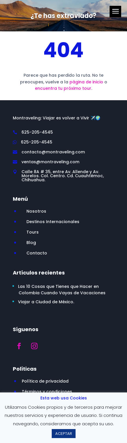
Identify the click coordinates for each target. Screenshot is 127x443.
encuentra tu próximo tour (63, 88)
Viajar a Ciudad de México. (46, 302)
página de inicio (86, 82)
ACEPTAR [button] (63, 433)
